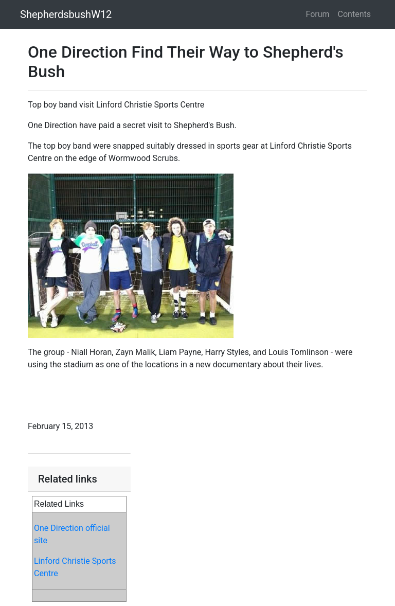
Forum (318, 14)
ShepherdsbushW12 (66, 14)
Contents (354, 14)
